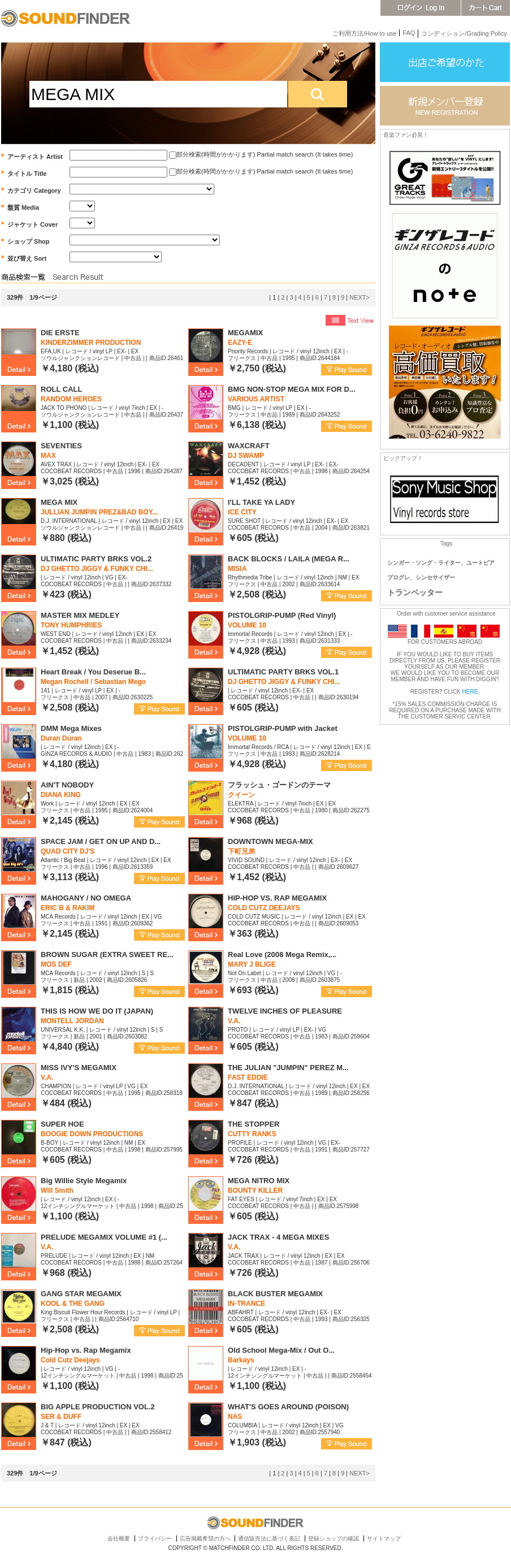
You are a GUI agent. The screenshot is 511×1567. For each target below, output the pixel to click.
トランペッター (415, 592)
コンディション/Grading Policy (464, 33)
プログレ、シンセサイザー (421, 577)
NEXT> (359, 297)
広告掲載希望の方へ (205, 1538)
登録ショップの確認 (333, 1538)
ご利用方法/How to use (364, 33)
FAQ (408, 32)
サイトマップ (384, 1538)
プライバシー (155, 1538)
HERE (470, 692)
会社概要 (118, 1538)
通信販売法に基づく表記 (269, 1538)
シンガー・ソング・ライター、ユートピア (441, 563)
